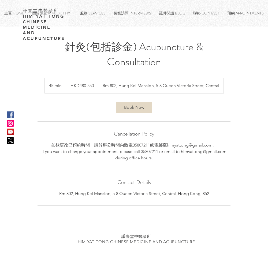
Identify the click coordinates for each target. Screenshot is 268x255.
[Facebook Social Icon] (10, 114)
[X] (10, 140)
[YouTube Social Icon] (10, 132)
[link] (134, 107)
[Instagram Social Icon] (10, 123)
